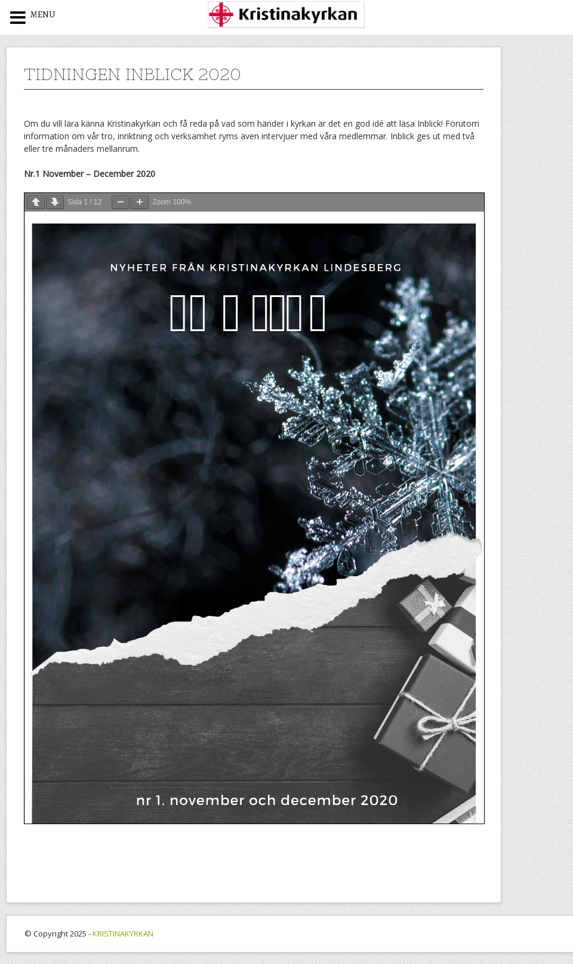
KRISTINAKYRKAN (123, 933)
